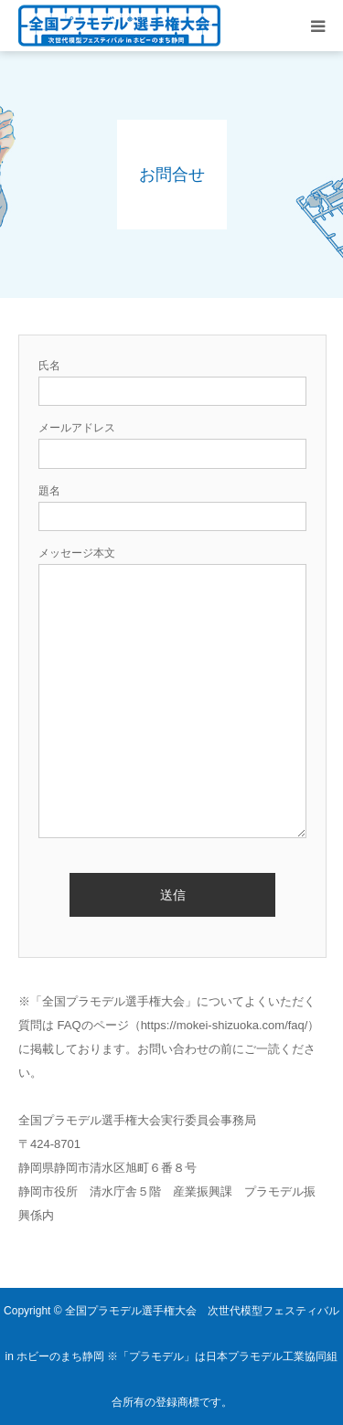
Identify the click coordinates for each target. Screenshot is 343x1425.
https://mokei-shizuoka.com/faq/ (224, 1025)
